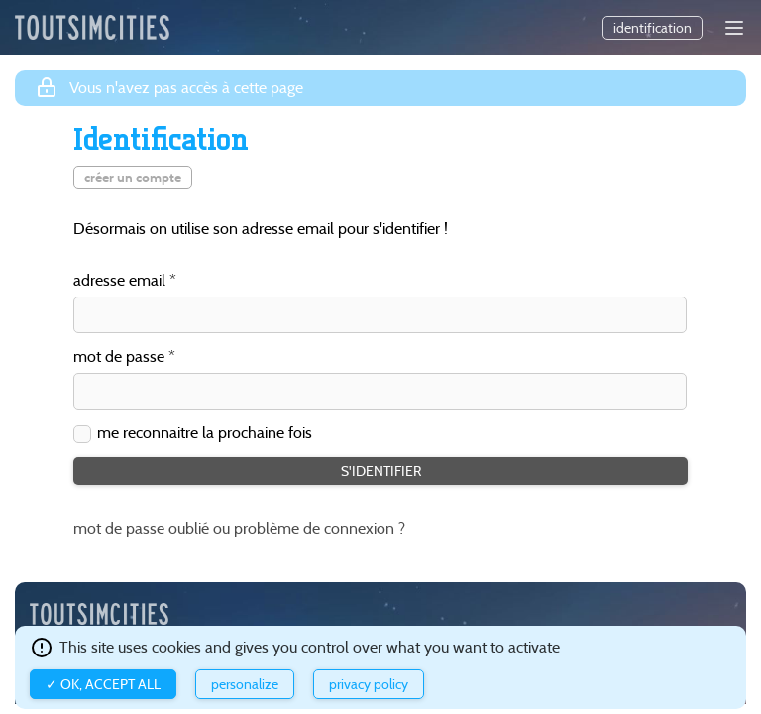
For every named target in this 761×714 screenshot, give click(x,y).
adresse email (119, 281)
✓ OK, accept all (103, 684)
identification (652, 28)
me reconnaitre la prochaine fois (204, 433)
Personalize (244, 684)
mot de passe (118, 357)
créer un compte (132, 177)
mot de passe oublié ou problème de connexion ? (239, 528)
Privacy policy (368, 684)
